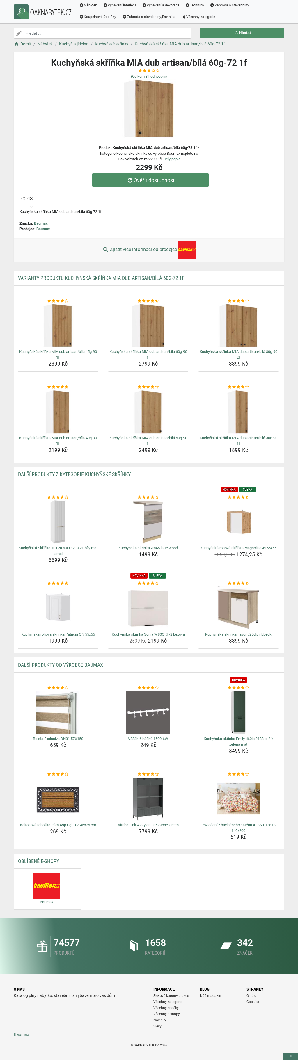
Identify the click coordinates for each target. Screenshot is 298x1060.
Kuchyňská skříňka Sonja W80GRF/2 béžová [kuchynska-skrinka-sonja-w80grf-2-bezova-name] (148, 634)
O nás (251, 996)
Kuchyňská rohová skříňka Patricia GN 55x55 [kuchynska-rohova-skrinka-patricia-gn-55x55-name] (58, 634)
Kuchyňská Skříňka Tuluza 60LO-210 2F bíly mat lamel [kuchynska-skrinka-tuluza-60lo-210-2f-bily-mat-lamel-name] (58, 551)
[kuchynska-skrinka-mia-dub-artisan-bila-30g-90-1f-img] (238, 412)
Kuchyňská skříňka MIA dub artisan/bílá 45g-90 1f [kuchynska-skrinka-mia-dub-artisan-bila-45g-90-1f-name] (58, 354)
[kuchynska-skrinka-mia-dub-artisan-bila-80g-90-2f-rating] (238, 301)
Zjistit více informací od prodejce (149, 250)
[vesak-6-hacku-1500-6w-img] (148, 712)
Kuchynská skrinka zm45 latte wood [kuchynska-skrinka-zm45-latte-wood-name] (148, 548)
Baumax (41, 223)
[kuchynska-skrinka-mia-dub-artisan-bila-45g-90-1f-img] (58, 325)
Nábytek (88, 5)
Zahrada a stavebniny (229, 5)
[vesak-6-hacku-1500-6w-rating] (148, 688)
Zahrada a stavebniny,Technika (149, 17)
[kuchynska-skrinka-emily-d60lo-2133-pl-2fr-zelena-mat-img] (238, 712)
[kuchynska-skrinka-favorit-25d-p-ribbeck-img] (238, 608)
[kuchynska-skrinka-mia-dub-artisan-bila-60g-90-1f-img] (148, 325)
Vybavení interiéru (119, 5)
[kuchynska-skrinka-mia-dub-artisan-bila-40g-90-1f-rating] (58, 387)
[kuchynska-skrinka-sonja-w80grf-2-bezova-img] (148, 608)
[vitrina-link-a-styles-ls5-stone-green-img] (148, 799)
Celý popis (172, 159)
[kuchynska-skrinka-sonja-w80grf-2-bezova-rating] (148, 583)
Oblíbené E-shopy (38, 861)
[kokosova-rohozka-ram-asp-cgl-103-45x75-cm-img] (58, 799)
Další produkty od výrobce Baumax (60, 665)
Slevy (157, 1026)
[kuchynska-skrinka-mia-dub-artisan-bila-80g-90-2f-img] (238, 325)
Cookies (252, 1002)
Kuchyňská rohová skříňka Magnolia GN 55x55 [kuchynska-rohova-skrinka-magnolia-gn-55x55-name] (238, 548)
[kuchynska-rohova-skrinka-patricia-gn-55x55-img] (58, 608)
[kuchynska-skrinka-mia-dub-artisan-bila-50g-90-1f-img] (148, 412)
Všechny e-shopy (166, 1014)
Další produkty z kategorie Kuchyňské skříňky (74, 474)
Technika (194, 5)
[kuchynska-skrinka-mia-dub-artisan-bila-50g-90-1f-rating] (148, 387)
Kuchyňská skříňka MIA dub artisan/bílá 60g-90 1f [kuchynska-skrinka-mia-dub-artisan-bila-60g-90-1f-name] (148, 354)
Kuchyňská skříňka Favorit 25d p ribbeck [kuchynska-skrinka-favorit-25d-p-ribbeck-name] (238, 634)
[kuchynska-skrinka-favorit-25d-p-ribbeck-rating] (238, 583)
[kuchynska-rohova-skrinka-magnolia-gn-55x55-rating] (238, 497)
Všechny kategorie (199, 17)
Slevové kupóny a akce (171, 996)
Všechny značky (166, 1008)
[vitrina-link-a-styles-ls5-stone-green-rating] (148, 774)
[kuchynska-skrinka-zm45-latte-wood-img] (148, 522)
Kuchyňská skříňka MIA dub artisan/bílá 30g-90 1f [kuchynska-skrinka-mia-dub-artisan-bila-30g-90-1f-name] (238, 441)
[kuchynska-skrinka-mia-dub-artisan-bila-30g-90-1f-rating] (238, 387)
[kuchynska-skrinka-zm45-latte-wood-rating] (148, 497)
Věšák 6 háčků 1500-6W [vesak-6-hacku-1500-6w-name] (148, 739)
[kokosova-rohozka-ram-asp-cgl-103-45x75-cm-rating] (58, 774)
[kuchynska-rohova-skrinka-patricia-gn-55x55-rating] (58, 583)
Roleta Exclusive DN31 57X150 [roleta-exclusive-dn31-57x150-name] (58, 739)
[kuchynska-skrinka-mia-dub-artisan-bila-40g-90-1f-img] (58, 412)
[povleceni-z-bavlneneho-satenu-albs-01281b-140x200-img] (238, 799)
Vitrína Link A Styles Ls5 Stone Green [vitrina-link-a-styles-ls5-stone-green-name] (148, 825)
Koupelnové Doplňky (98, 17)
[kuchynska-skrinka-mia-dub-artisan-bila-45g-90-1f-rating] (58, 301)
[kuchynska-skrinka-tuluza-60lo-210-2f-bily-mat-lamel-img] (58, 522)
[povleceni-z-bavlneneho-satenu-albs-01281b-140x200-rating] (238, 774)
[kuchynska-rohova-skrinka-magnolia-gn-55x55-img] (238, 522)
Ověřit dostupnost (150, 180)
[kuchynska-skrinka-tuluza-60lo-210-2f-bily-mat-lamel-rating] (58, 497)
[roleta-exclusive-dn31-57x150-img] (58, 712)
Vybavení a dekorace (161, 5)
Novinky (159, 1020)
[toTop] (290, 1056)
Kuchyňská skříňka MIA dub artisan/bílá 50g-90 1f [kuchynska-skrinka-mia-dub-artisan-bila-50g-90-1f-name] (148, 441)
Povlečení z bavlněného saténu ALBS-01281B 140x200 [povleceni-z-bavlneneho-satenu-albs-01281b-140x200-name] (238, 828)
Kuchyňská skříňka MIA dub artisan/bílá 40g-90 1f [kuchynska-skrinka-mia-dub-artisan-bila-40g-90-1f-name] (58, 441)
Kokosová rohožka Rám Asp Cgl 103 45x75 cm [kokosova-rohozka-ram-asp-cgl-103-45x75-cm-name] (58, 825)
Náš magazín (210, 996)
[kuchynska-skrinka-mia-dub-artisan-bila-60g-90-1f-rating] (148, 301)
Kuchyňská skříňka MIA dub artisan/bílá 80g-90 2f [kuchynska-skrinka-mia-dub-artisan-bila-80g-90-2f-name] (238, 354)
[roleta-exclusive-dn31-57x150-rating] (58, 688)
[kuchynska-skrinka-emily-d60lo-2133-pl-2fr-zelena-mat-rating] (238, 688)
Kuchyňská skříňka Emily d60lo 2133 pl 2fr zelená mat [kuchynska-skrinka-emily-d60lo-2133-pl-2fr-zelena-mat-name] (238, 742)
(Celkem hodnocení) (149, 76)
